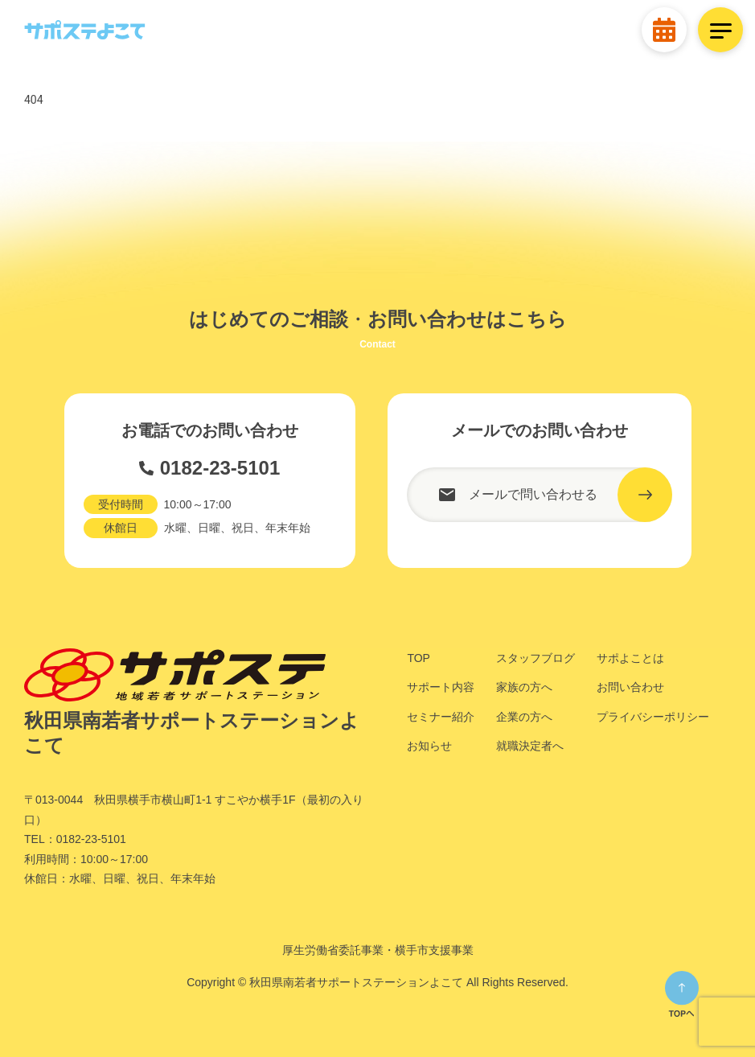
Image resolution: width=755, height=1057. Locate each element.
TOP (418, 658)
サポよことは (630, 658)
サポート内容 (440, 687)
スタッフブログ (535, 658)
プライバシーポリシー (653, 716)
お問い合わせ (630, 687)
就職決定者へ (530, 745)
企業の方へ (524, 716)
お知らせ (429, 745)
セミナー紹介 (440, 716)
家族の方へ (524, 687)
